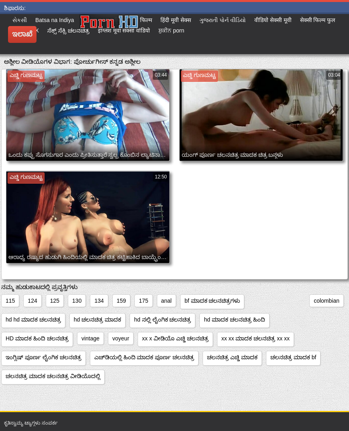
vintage (90, 338)
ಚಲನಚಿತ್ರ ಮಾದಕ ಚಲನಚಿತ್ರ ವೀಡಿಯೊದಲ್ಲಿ (53, 376)
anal (166, 300)
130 (76, 300)
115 (10, 300)
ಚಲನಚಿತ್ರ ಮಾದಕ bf (293, 357)
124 (32, 300)
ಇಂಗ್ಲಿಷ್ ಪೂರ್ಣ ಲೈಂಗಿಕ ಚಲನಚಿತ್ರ (43, 357)
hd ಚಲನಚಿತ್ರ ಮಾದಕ (97, 319)
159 (121, 300)
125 (54, 300)
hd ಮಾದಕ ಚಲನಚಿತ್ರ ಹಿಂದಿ (234, 319)
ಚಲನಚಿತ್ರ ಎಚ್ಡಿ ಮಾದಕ (232, 357)
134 (98, 300)
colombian (326, 300)
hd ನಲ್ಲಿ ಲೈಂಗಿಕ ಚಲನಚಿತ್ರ (162, 319)
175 (143, 300)
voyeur (120, 338)
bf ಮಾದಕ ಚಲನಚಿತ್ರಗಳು (212, 300)
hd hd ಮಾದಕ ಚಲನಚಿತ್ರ (33, 319)
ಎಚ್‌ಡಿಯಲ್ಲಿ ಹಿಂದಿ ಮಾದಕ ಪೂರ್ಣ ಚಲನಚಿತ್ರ (144, 357)
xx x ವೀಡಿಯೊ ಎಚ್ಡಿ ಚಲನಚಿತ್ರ (175, 338)
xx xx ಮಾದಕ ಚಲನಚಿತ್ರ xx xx (255, 338)
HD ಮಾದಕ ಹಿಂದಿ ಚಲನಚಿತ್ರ (37, 338)
